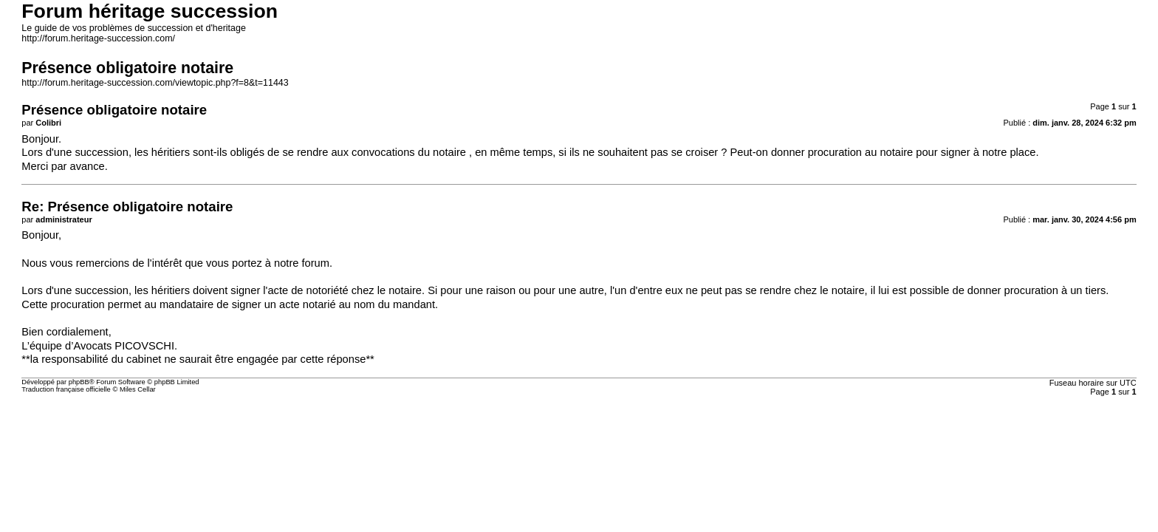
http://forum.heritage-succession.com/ (98, 38)
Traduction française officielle (66, 389)
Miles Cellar (138, 389)
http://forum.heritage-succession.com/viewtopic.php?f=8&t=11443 (154, 83)
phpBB (79, 382)
